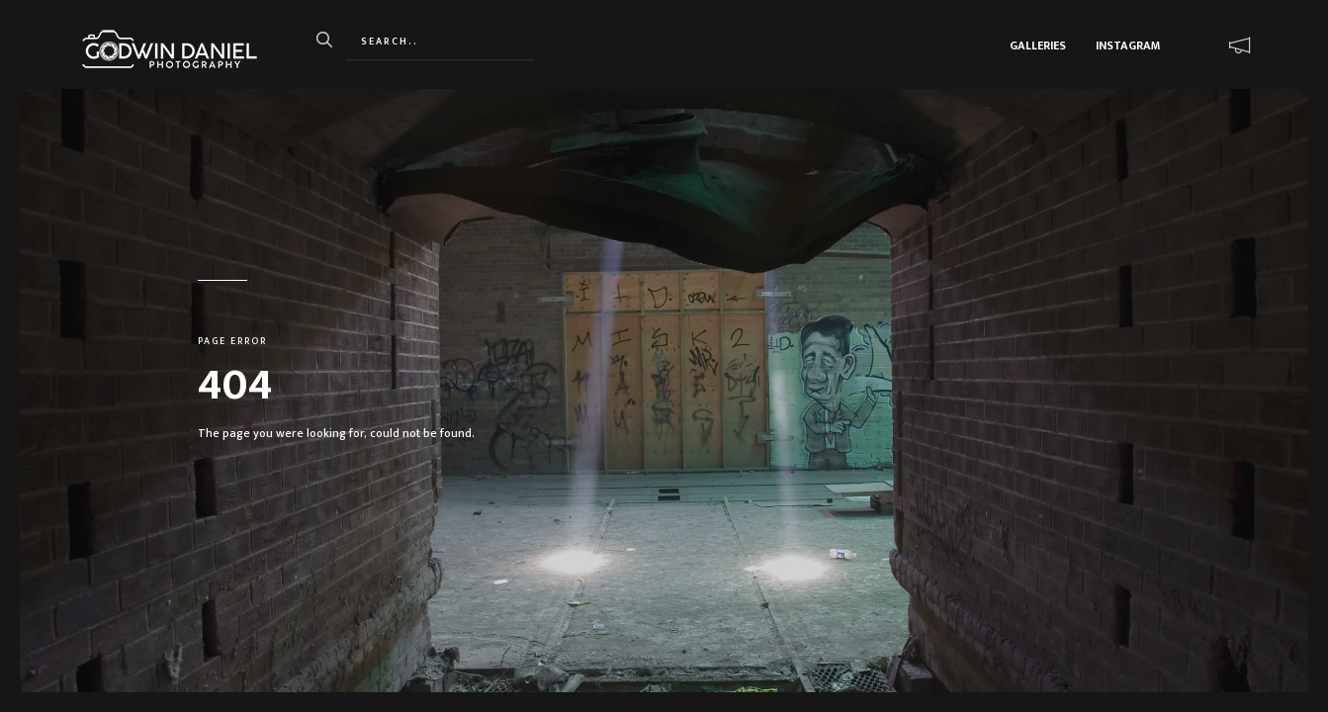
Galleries (1038, 45)
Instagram (1128, 45)
